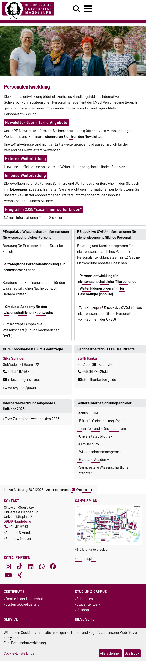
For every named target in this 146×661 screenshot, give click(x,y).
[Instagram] (8, 566)
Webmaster (82, 489)
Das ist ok (132, 653)
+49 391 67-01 (16, 526)
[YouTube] (8, 575)
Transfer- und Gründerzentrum (102, 428)
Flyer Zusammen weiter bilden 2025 (32, 419)
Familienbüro (89, 444)
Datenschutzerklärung (28, 643)
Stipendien (84, 598)
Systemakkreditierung (22, 604)
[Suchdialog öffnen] (76, 9)
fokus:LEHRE (89, 413)
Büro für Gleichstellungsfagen (102, 421)
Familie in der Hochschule (25, 598)
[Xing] (19, 575)
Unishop (82, 610)
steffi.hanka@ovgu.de (97, 380)
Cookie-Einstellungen (20, 653)
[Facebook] (53, 566)
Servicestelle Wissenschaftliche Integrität (102, 470)
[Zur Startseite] (28, 10)
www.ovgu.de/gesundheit (24, 388)
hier (74, 136)
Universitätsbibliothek (95, 436)
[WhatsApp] (41, 566)
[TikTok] (19, 566)
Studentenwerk (88, 604)
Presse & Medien (18, 539)
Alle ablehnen (110, 653)
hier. (122, 167)
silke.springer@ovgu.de (23, 380)
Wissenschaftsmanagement (101, 452)
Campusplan (86, 558)
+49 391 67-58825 (18, 372)
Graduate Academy (94, 459)
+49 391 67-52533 (93, 372)
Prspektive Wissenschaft (22, 327)
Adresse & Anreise (19, 533)
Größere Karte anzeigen (92, 549)
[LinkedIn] (30, 566)
